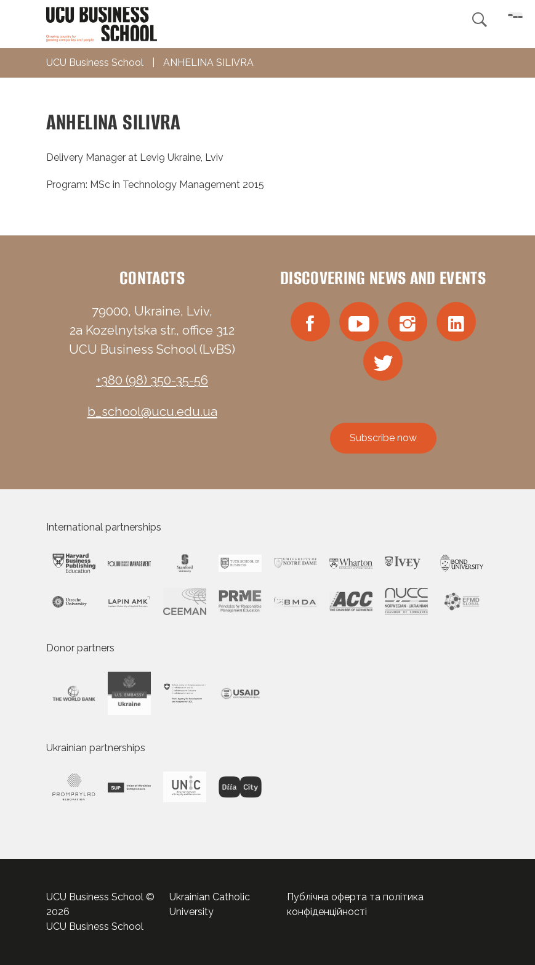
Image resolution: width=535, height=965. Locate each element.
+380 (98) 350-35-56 (152, 380)
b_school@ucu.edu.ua (152, 411)
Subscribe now (383, 438)
